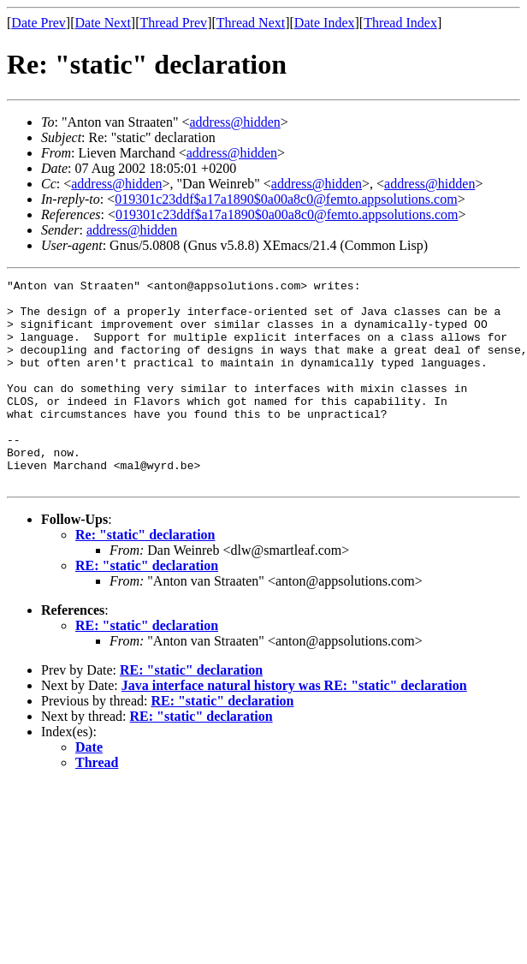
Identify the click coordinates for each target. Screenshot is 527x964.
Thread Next (250, 22)
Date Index (324, 22)
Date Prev (38, 22)
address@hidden (235, 122)
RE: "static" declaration (146, 606)
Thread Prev (173, 22)
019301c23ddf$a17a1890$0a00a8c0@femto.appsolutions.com (286, 199)
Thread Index (400, 22)
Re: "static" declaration (145, 575)
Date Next (103, 22)
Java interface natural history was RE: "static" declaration (294, 726)
